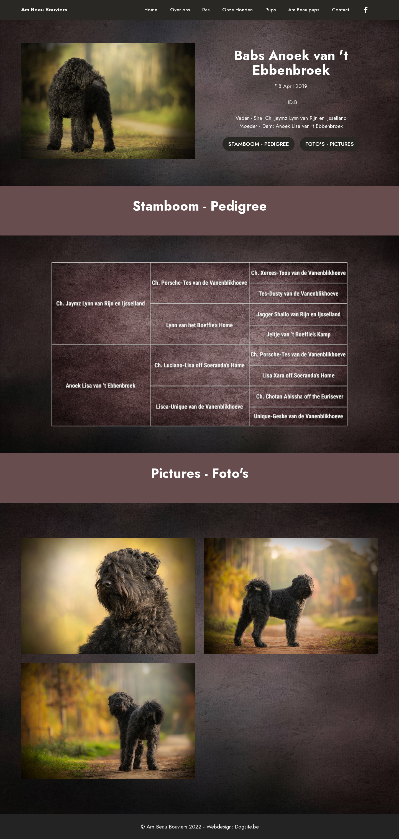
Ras (205, 9)
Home (150, 9)
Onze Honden (237, 9)
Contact (340, 9)
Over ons (180, 9)
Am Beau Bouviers (44, 9)
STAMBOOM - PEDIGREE (258, 144)
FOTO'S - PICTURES (329, 144)
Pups (270, 9)
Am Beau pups (303, 9)
